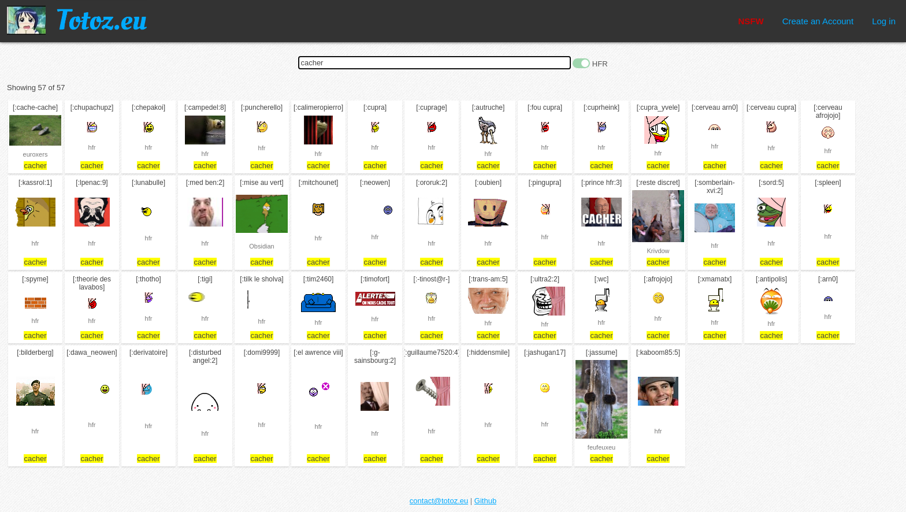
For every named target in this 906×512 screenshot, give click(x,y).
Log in (884, 21)
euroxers (35, 154)
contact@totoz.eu (439, 500)
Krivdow (658, 250)
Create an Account (817, 21)
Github (485, 500)
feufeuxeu (601, 447)
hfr (92, 147)
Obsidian (261, 246)
